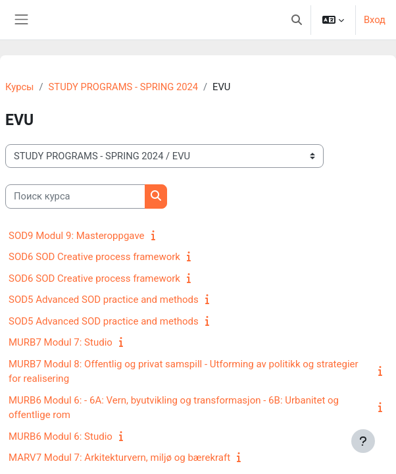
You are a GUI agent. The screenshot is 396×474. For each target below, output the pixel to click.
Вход (374, 20)
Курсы (19, 87)
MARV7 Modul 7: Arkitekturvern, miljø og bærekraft (119, 457)
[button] (296, 20)
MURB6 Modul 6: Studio (60, 436)
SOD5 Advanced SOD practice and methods (104, 299)
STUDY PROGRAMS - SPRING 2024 (123, 87)
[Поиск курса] (75, 196)
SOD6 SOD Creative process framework (94, 257)
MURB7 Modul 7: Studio (60, 342)
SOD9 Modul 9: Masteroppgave (77, 236)
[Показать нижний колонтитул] (363, 441)
